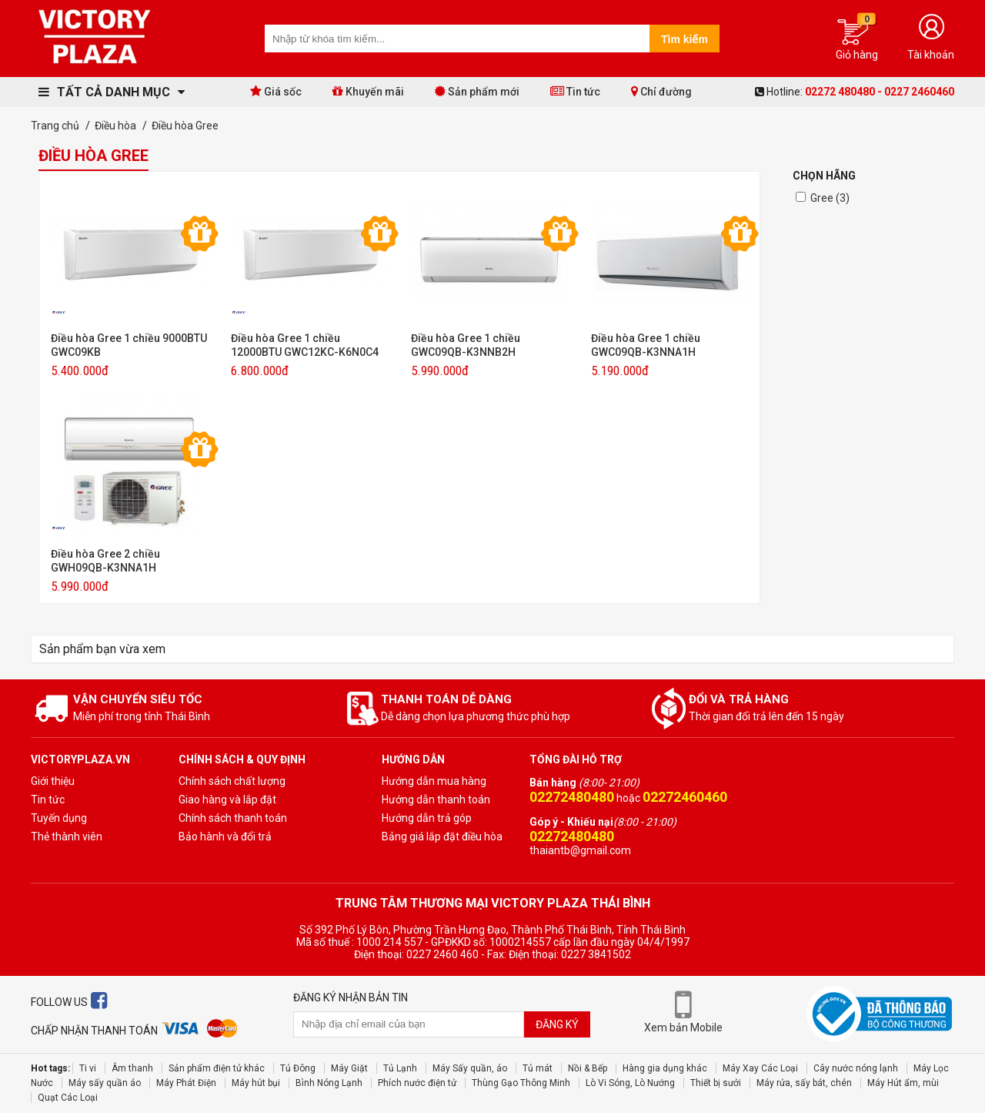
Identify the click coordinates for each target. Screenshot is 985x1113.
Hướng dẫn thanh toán (436, 799)
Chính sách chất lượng (232, 781)
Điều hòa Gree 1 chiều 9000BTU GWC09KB (129, 345)
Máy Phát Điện (186, 1083)
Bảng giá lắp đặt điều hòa (442, 836)
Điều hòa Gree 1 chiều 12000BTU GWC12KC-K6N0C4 (305, 345)
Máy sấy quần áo (104, 1083)
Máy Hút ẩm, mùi (903, 1083)
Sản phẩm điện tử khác (217, 1068)
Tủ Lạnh (400, 1068)
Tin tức (575, 91)
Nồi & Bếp (587, 1068)
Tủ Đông (298, 1068)
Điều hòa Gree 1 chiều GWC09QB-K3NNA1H (645, 345)
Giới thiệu (53, 781)
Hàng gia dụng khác (665, 1068)
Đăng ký (557, 1024)
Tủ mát (538, 1068)
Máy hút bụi (256, 1083)
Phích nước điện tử (417, 1083)
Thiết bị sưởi (715, 1083)
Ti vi (87, 1068)
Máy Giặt (349, 1068)
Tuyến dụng (59, 818)
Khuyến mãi (368, 91)
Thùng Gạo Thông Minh (521, 1083)
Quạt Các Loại (68, 1097)
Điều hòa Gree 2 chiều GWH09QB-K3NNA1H (105, 561)
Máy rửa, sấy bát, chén (804, 1083)
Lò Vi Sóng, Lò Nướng (630, 1083)
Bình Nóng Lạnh (329, 1083)
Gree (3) (830, 198)
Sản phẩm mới (477, 91)
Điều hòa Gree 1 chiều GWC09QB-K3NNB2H (465, 345)
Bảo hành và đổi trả (225, 836)
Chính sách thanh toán (233, 818)
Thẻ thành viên (66, 836)
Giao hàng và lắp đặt (227, 799)
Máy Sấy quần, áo (469, 1068)
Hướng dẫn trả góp (427, 818)
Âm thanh (132, 1068)
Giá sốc (276, 91)
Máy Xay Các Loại (760, 1068)
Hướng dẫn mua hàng (434, 781)
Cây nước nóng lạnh (855, 1068)
